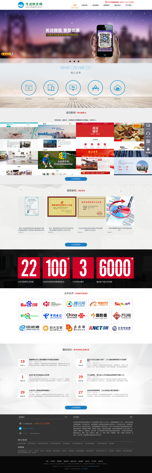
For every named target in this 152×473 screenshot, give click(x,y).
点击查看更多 (76, 179)
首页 (74, 5)
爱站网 (36, 451)
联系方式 (100, 461)
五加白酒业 (48, 451)
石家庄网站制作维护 (102, 443)
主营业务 (84, 5)
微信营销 (66, 461)
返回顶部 (148, 152)
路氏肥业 (64, 451)
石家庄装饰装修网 (127, 451)
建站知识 (117, 5)
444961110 (31, 428)
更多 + (66, 417)
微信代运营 (73, 461)
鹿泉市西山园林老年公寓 (24, 452)
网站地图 (111, 443)
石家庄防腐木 (56, 451)
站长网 (42, 451)
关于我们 (129, 5)
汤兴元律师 (85, 469)
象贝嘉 (34, 452)
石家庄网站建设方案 (77, 443)
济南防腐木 (71, 451)
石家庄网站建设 (22, 443)
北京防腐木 (111, 451)
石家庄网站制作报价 (55, 443)
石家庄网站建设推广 (90, 443)
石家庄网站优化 (32, 443)
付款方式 (87, 461)
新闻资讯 (106, 5)
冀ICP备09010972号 (94, 466)
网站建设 (59, 461)
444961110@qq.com (35, 433)
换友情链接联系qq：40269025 (25, 451)
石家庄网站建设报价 (43, 443)
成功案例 (95, 5)
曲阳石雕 (118, 451)
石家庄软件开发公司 (101, 451)
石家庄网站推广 (66, 443)
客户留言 (94, 461)
